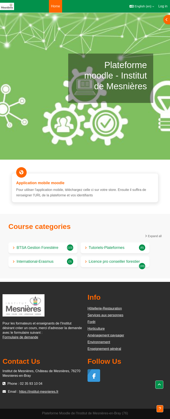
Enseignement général (104, 349)
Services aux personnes (105, 315)
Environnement (99, 342)
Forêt (91, 322)
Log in (162, 6)
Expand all (155, 236)
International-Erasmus (35, 261)
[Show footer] (160, 408)
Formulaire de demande (20, 337)
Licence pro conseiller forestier (114, 261)
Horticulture (96, 328)
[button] (142, 6)
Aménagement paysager (106, 335)
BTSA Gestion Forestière (37, 248)
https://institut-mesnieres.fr (39, 391)
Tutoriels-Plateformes (106, 248)
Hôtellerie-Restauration (105, 308)
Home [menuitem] (55, 6)
